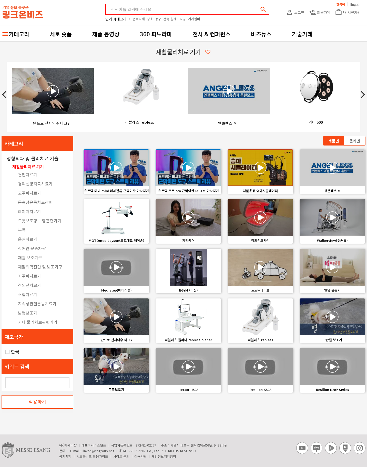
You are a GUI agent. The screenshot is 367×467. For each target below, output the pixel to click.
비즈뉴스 (261, 34)
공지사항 (65, 456)
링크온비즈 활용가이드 (92, 456)
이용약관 (140, 456)
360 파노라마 (156, 34)
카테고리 (19, 34)
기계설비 (194, 18)
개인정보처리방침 (163, 456)
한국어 (341, 4)
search (263, 9)
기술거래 (302, 34)
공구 (158, 18)
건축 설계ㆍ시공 (174, 18)
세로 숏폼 (61, 34)
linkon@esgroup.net (98, 450)
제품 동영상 (105, 34)
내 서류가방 (348, 12)
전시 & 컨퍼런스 (211, 34)
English (355, 4)
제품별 (333, 140)
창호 (150, 18)
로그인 (295, 12)
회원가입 (319, 12)
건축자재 (138, 18)
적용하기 (37, 401)
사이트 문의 (121, 456)
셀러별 (354, 140)
